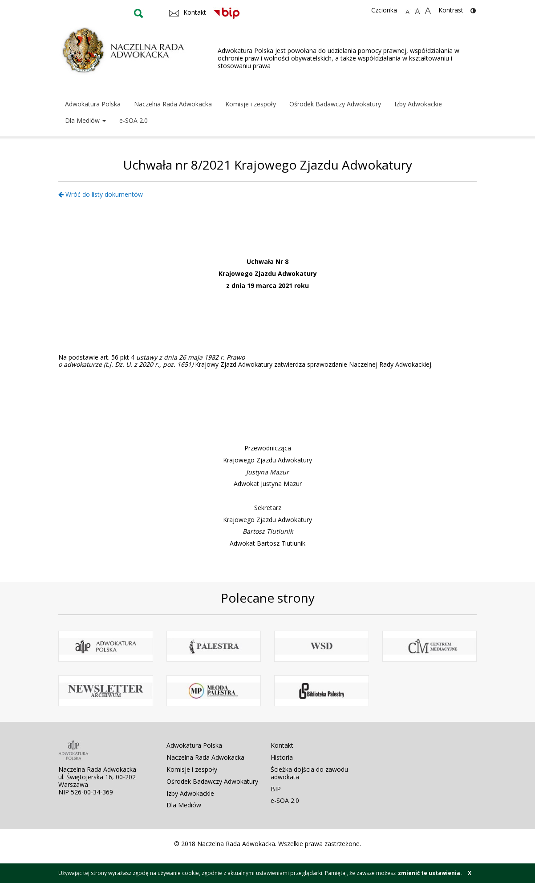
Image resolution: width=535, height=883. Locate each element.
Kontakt (282, 745)
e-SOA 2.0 (133, 120)
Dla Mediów (85, 120)
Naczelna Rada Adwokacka (173, 104)
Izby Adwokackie (418, 104)
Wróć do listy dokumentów (100, 194)
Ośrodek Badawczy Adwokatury (335, 104)
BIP (276, 789)
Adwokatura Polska (93, 104)
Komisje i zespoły (250, 104)
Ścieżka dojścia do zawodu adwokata (309, 773)
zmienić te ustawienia (429, 873)
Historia (282, 757)
